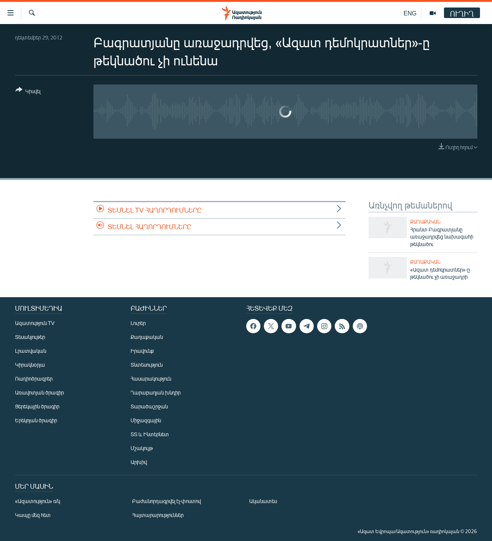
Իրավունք (142, 351)
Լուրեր (138, 323)
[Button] (28, 92)
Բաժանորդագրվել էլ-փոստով (166, 501)
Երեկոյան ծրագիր (36, 420)
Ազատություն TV (35, 323)
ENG (410, 13)
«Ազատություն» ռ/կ (37, 501)
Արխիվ (139, 462)
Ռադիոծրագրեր (34, 378)
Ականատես (263, 501)
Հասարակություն (151, 378)
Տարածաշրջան (149, 406)
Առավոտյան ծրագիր (39, 392)
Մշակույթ (142, 448)
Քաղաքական (425, 222)
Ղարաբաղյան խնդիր (156, 392)
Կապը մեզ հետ (33, 515)
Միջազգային (146, 420)
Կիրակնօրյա (30, 364)
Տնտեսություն (146, 364)
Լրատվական (30, 351)
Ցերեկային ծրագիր (37, 406)
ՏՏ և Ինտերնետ (150, 434)
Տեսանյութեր (30, 337)
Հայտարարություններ (158, 515)
